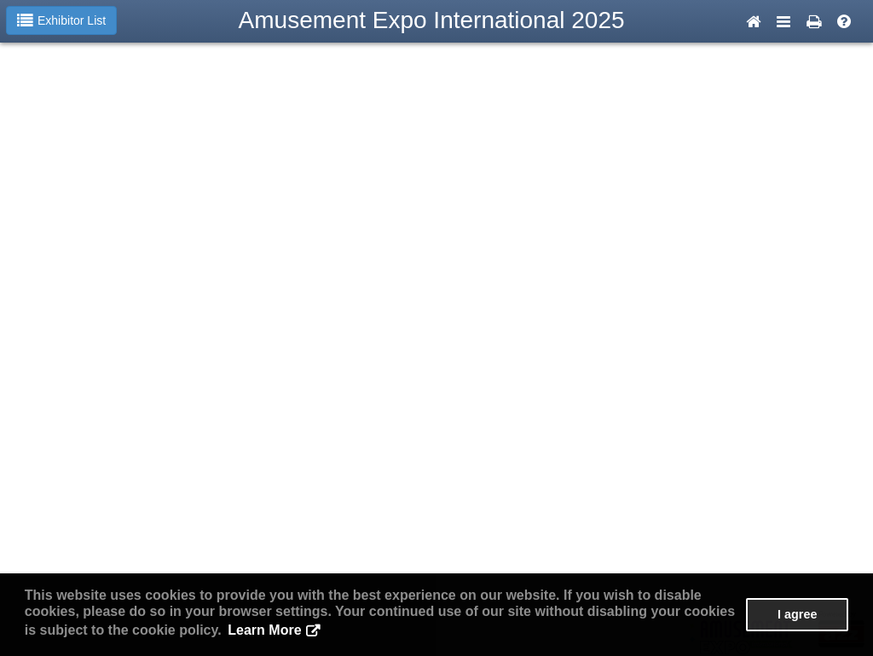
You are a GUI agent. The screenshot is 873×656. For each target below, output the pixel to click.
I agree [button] (797, 614)
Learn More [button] (264, 630)
